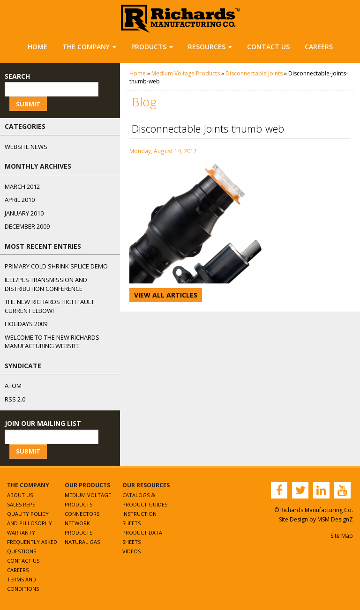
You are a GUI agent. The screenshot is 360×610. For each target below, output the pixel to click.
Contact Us (268, 46)
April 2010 (20, 199)
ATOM (13, 385)
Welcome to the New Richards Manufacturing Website (52, 341)
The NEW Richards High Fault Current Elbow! (49, 306)
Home (37, 46)
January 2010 (24, 213)
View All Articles (165, 294)
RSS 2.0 (15, 399)
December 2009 (27, 226)
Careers (319, 46)
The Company (89, 46)
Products (152, 46)
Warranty (21, 532)
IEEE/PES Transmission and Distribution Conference (46, 284)
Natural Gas (82, 541)
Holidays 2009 (26, 324)
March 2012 (22, 186)
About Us (20, 494)
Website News (26, 146)
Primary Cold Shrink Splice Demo (56, 266)
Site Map (341, 536)
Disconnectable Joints (254, 73)
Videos (131, 551)
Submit (28, 104)
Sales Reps (21, 504)
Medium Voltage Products (185, 73)
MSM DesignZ (335, 519)
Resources (210, 46)
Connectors (82, 513)
